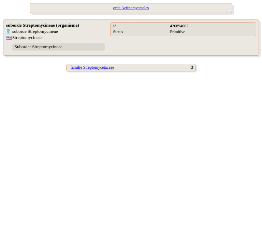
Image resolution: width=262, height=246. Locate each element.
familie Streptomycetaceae (92, 67)
